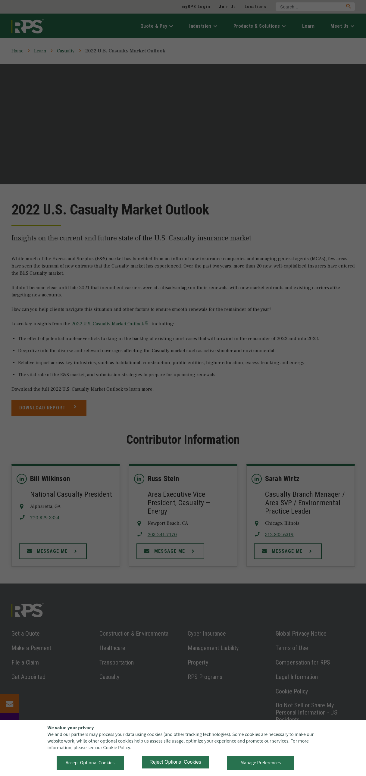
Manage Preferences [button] (260, 762)
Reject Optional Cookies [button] (175, 762)
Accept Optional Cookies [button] (90, 762)
